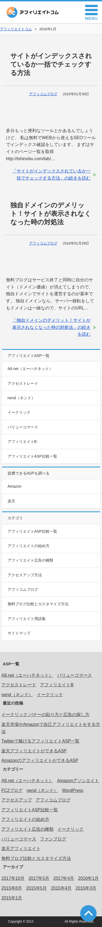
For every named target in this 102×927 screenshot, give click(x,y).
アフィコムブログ (43, 94)
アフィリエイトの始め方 (29, 546)
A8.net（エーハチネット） (30, 368)
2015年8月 (11, 888)
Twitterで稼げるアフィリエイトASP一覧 (40, 741)
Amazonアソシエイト (78, 780)
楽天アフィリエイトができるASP (34, 751)
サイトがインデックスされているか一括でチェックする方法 (51, 64)
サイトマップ (19, 633)
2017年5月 (39, 878)
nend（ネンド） (21, 398)
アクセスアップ (16, 800)
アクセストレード (23, 383)
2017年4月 (63, 878)
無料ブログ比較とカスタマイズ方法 (38, 604)
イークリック (19, 412)
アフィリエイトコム (32, 12)
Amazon (14, 486)
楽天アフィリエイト (21, 848)
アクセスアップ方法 (25, 575)
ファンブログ (53, 839)
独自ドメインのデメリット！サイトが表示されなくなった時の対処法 (50, 213)
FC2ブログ (12, 790)
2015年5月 (36, 888)
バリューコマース (23, 427)
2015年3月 (86, 888)
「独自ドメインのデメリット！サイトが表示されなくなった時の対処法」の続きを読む (51, 327)
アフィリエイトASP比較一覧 (32, 456)
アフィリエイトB (22, 441)
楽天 (11, 501)
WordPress (73, 790)
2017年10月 (12, 878)
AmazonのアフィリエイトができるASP (39, 760)
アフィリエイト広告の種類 (30, 560)
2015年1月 (11, 898)
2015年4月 (61, 888)
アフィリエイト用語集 (27, 618)
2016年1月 (88, 878)
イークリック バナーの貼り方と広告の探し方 (45, 714)
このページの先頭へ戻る (88, 913)
